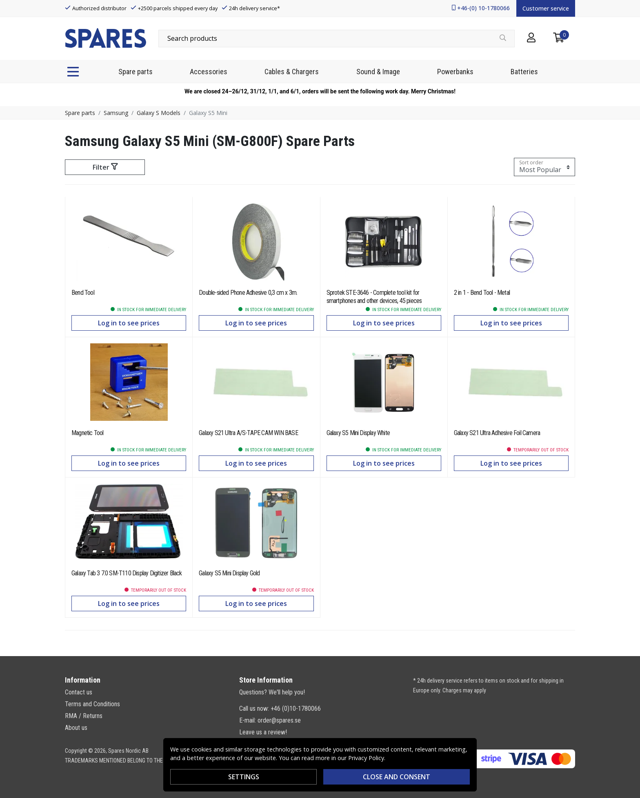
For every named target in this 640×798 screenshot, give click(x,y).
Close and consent (396, 776)
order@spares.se (279, 720)
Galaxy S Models (158, 113)
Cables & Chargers (291, 71)
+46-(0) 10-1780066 (483, 8)
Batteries (524, 71)
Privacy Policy (366, 758)
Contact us (78, 692)
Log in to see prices (129, 322)
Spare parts (135, 71)
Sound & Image (378, 71)
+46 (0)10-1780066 (296, 708)
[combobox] (336, 38)
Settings (243, 776)
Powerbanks (455, 71)
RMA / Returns (83, 716)
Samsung (116, 113)
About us (76, 728)
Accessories (208, 71)
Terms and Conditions (92, 704)
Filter (105, 167)
